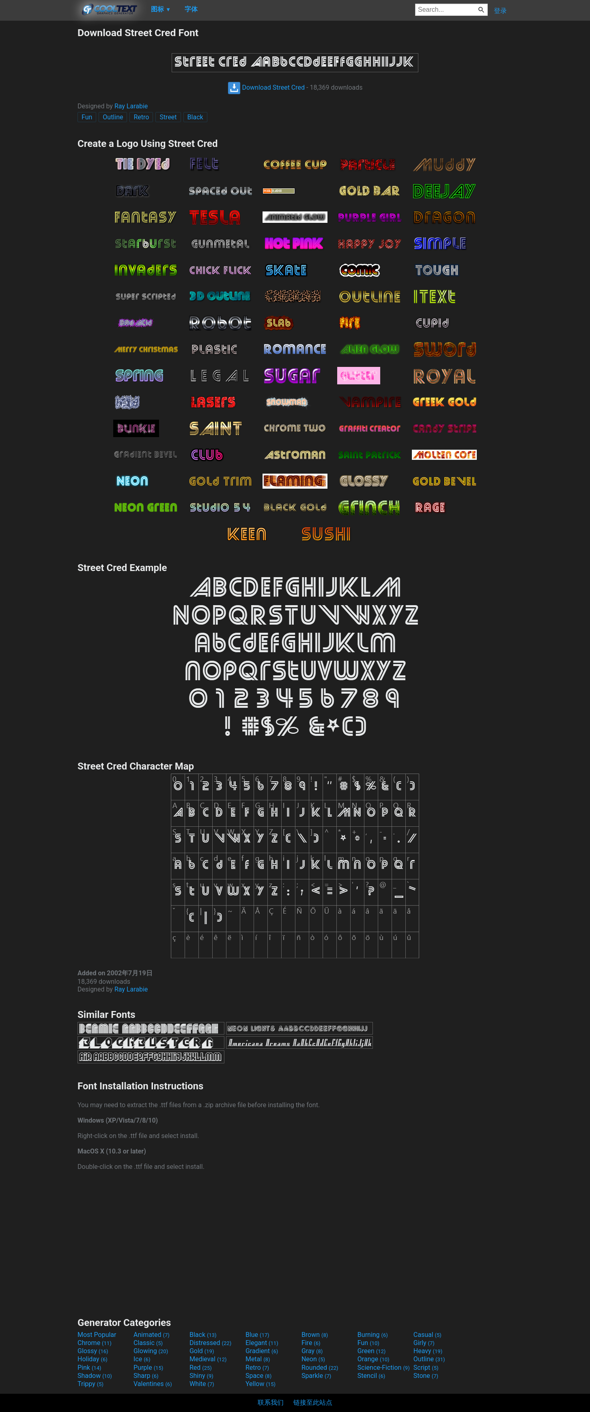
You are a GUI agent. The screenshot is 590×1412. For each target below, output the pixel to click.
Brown (314, 1335)
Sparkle (316, 1376)
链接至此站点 (312, 1402)
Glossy (93, 1351)
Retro (141, 117)
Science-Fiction (383, 1367)
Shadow (95, 1376)
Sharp (146, 1376)
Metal (257, 1359)
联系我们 (271, 1402)
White (201, 1384)
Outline (113, 117)
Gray (312, 1351)
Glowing (151, 1351)
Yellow (260, 1384)
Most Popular (97, 1335)
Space (258, 1376)
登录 (500, 11)
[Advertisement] (38, 148)
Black (195, 117)
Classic (148, 1343)
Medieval (208, 1359)
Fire (311, 1343)
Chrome (95, 1343)
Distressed (210, 1343)
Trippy (90, 1384)
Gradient (261, 1351)
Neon (313, 1359)
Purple (148, 1367)
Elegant (261, 1343)
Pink (89, 1367)
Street (168, 117)
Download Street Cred (266, 87)
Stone (425, 1376)
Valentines (153, 1384)
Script (426, 1367)
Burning (372, 1335)
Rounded (319, 1367)
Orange (373, 1359)
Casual (427, 1335)
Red (200, 1367)
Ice (142, 1359)
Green (371, 1351)
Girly (424, 1343)
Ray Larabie (131, 106)
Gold (201, 1351)
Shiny (201, 1376)
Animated (152, 1335)
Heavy (427, 1351)
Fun (87, 117)
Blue (257, 1335)
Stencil (371, 1376)
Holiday (93, 1359)
